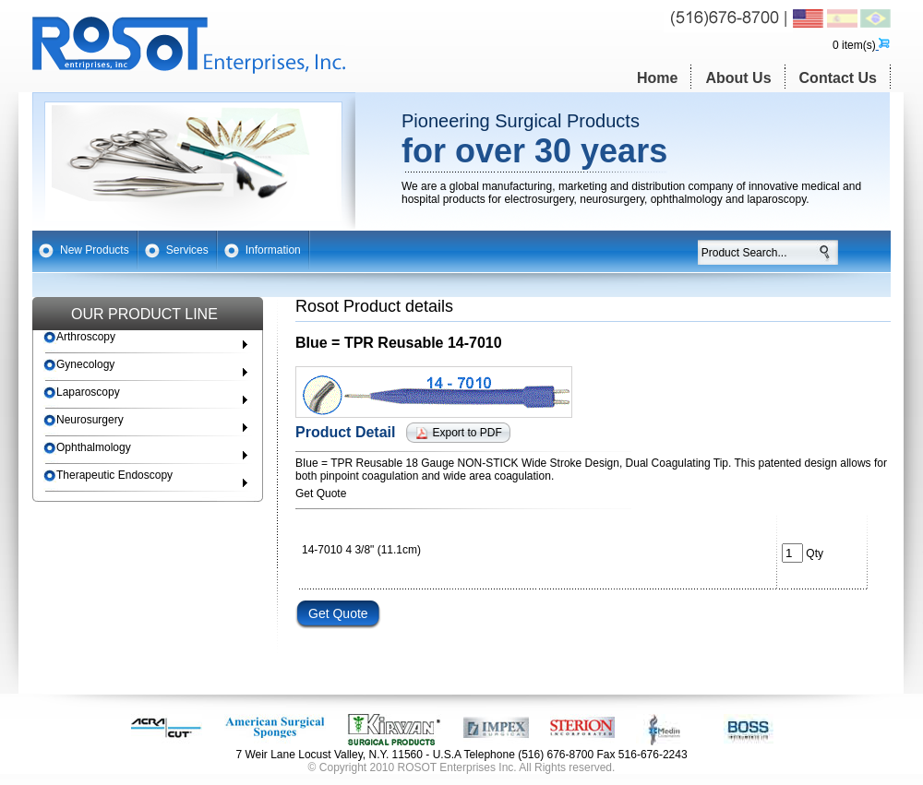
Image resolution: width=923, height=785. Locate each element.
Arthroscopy (79, 337)
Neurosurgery (83, 420)
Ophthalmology (87, 448)
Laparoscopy (81, 392)
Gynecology (78, 365)
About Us (738, 78)
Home (657, 78)
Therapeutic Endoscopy (108, 475)
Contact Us (838, 78)
